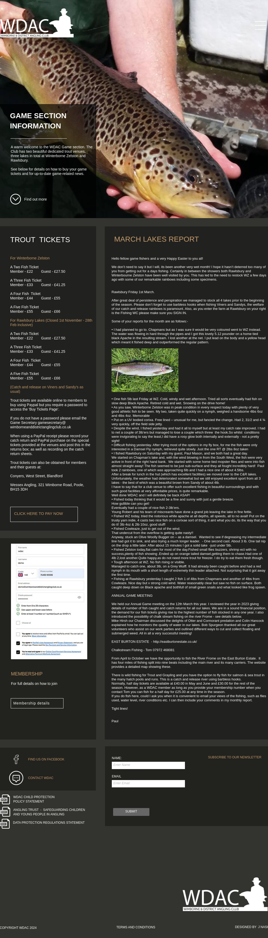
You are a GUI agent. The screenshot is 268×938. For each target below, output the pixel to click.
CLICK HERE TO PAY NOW (38, 513)
